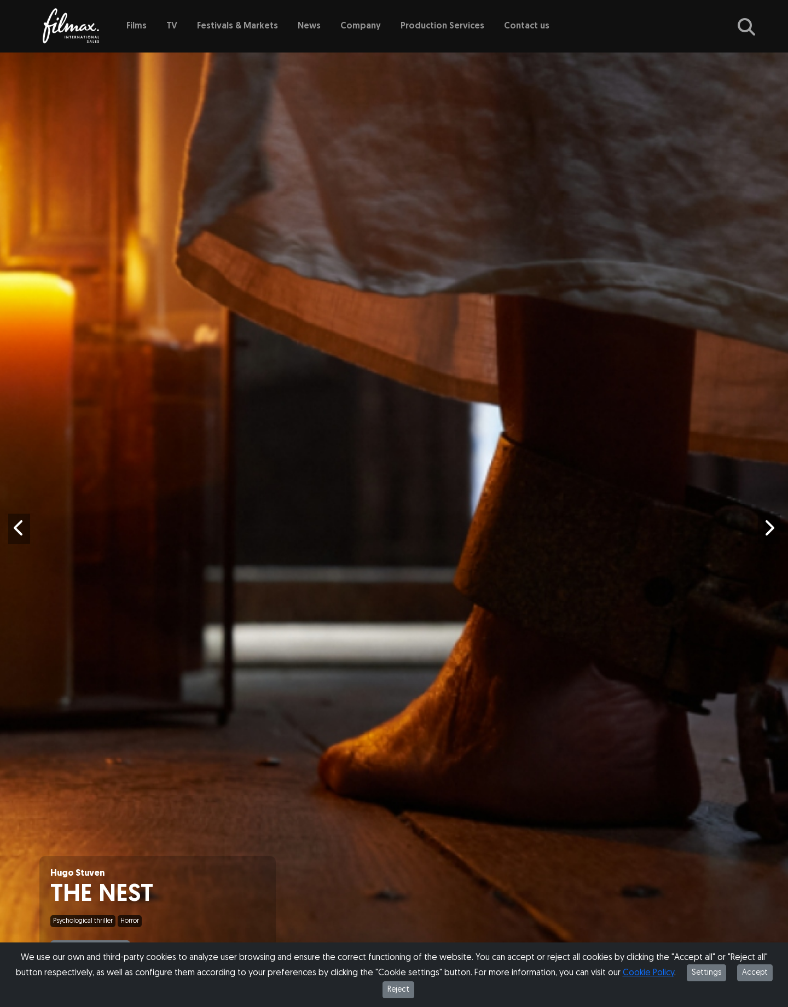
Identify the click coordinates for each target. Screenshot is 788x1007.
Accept (755, 973)
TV (171, 26)
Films (136, 26)
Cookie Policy (648, 973)
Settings (706, 973)
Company (360, 26)
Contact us (526, 26)
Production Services (442, 26)
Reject (398, 990)
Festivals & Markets (237, 26)
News (309, 26)
